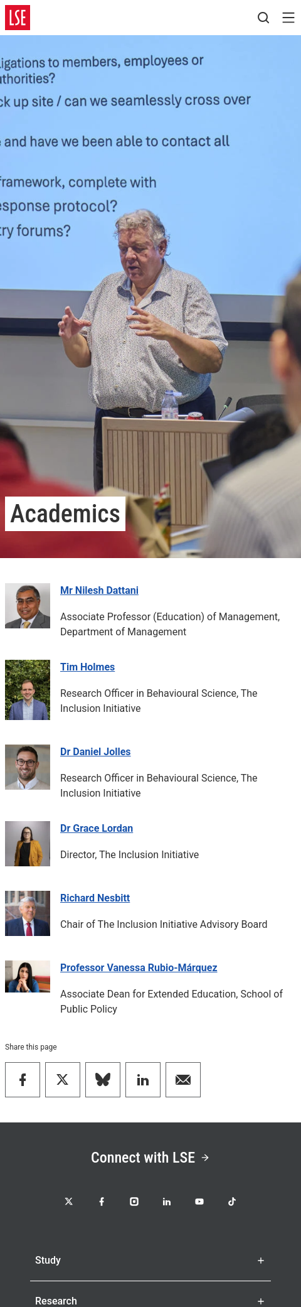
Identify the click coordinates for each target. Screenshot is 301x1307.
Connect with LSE (150, 1157)
